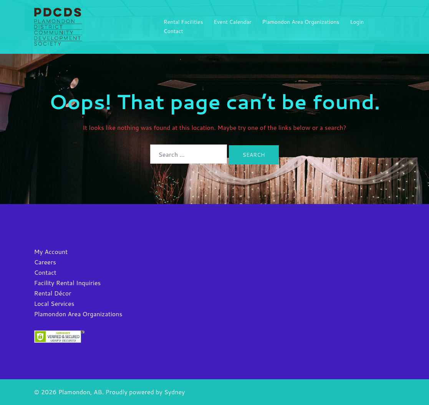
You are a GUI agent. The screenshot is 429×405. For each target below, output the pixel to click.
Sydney (174, 391)
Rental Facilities (183, 22)
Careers (45, 261)
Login (357, 22)
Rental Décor (52, 293)
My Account (51, 251)
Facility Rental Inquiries (67, 282)
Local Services (54, 303)
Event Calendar (233, 22)
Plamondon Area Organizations (300, 22)
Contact (173, 31)
